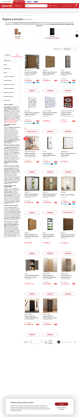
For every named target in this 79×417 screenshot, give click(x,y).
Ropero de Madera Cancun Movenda (30, 154)
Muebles (16, 15)
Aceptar (61, 404)
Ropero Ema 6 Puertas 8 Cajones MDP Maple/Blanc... (68, 154)
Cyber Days (12, 120)
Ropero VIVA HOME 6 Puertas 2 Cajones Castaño (31, 73)
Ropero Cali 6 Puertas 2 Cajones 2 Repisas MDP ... (68, 236)
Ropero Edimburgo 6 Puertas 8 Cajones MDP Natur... (32, 236)
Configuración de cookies (61, 408)
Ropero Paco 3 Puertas (68, 195)
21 (36, 342)
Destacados (69, 49)
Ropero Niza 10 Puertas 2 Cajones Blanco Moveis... (50, 114)
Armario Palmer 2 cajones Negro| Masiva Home (31, 317)
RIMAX (44, 233)
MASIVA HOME (46, 273)
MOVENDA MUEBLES (30, 151)
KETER (62, 70)
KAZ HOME (27, 111)
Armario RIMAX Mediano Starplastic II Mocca (32, 276)
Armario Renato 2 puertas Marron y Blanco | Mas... (66, 276)
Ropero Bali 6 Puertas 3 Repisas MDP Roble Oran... (50, 73)
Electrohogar (9, 15)
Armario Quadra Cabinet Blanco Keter (49, 154)
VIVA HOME (27, 70)
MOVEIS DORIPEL (47, 111)
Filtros (17, 55)
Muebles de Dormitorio (27, 15)
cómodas (10, 121)
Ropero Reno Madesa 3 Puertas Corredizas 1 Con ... (32, 195)
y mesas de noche (13, 122)
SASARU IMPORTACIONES (67, 111)
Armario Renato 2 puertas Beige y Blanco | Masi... (50, 276)
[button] (46, 6)
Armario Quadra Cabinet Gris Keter (66, 73)
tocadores (15, 121)
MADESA (27, 192)
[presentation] (76, 31)
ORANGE (45, 70)
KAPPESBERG (64, 151)
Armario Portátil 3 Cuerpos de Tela (66, 113)
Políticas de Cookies (16, 410)
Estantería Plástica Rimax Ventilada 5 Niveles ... (49, 236)
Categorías (7, 55)
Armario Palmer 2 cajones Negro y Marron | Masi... (50, 317)
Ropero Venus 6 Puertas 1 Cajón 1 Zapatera (30, 114)
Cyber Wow (6, 120)
